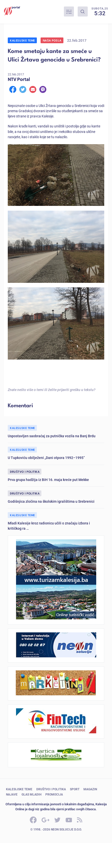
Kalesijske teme (22, 40)
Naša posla (52, 40)
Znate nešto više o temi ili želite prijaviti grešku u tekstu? (51, 389)
